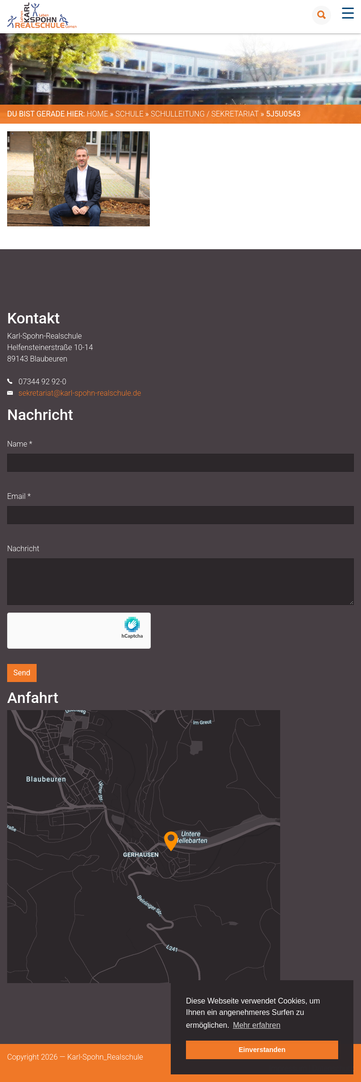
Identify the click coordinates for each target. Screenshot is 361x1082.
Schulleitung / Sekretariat (205, 113)
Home (97, 113)
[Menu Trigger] (348, 13)
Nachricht (23, 548)
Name (19, 443)
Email (18, 496)
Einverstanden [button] (262, 1049)
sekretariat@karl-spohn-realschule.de (80, 393)
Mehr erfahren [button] (257, 1025)
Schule (129, 113)
